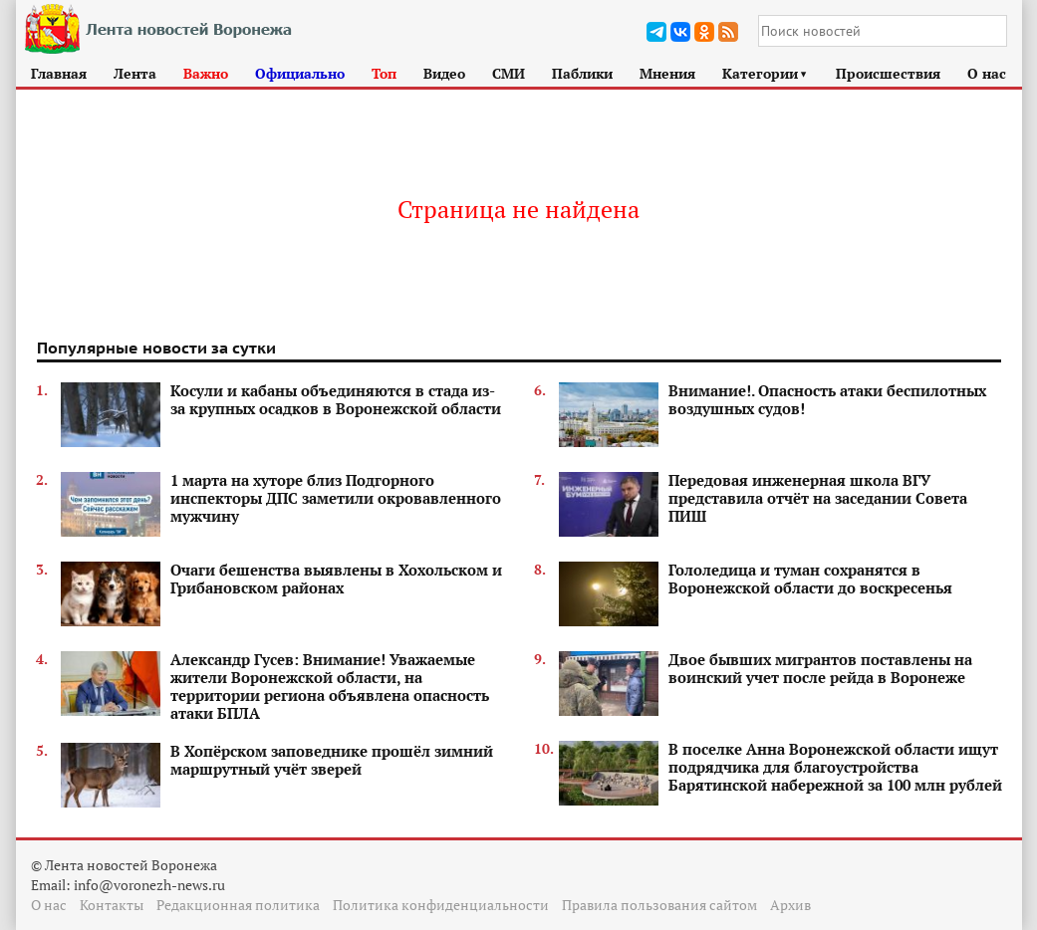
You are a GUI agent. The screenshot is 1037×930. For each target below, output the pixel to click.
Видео (444, 73)
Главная (59, 73)
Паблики (582, 73)
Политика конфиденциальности (441, 904)
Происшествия (888, 73)
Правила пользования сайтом (659, 904)
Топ (384, 73)
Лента (135, 73)
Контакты (111, 904)
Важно (205, 73)
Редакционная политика (238, 904)
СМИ (508, 73)
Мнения (667, 73)
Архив (790, 904)
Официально (300, 73)
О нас (986, 73)
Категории (765, 73)
